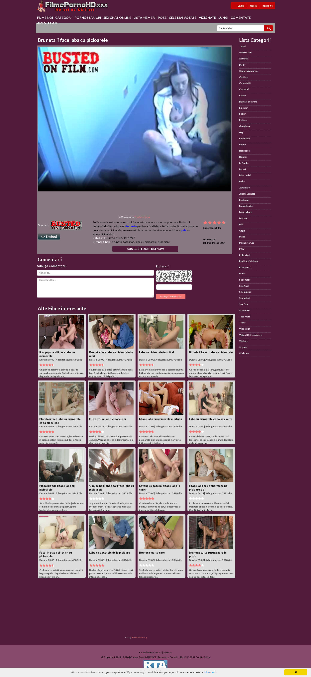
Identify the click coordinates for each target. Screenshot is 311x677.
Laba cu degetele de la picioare (109, 552)
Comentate (241, 17)
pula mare (164, 241)
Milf (241, 224)
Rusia (242, 273)
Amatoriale (245, 52)
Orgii (242, 230)
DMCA (152, 657)
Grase (242, 144)
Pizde (242, 236)
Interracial (245, 175)
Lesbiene (244, 199)
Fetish (118, 237)
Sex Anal (244, 285)
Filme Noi (45, 17)
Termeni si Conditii (168, 657)
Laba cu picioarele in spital (156, 352)
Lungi (223, 17)
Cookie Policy (203, 657)
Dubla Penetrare (248, 101)
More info (210, 672)
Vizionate (207, 17)
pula (183, 230)
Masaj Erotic (246, 205)
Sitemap (167, 652)
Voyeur (243, 347)
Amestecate (47, 23)
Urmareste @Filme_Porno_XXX (214, 241)
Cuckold (244, 89)
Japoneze (244, 187)
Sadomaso (245, 279)
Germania (244, 138)
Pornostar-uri (88, 17)
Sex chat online (117, 17)
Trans (242, 322)
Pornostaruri (246, 242)
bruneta (117, 241)
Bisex (242, 64)
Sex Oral (243, 304)
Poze (162, 17)
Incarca (253, 5)
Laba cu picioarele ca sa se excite (210, 419)
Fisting (243, 119)
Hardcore (244, 150)
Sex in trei (244, 298)
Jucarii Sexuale (247, 193)
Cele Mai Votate (182, 17)
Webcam (244, 353)
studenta (130, 226)
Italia (242, 181)
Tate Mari (129, 237)
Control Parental (139, 657)
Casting (243, 77)
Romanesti (245, 267)
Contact (157, 652)
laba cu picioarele (146, 241)
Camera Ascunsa (248, 70)
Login (241, 5)
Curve (109, 237)
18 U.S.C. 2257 (187, 657)
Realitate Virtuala (248, 261)
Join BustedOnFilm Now (145, 248)
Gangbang (244, 126)
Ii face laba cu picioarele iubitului (160, 419)
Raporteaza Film (212, 227)
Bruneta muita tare (152, 552)
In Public (244, 163)
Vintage (243, 341)
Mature (243, 218)
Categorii (63, 17)
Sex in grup (245, 291)
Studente (244, 310)
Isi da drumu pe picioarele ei (107, 419)
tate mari (128, 241)
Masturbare (245, 212)
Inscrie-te (267, 5)
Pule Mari (244, 255)
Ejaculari (243, 107)
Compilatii (245, 83)
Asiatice (243, 58)
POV (242, 248)
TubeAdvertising (142, 217)
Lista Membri (145, 17)
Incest (242, 169)
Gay (241, 132)
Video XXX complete (250, 334)
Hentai (243, 156)
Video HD (244, 328)
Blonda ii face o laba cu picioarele (211, 352)
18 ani (242, 46)
